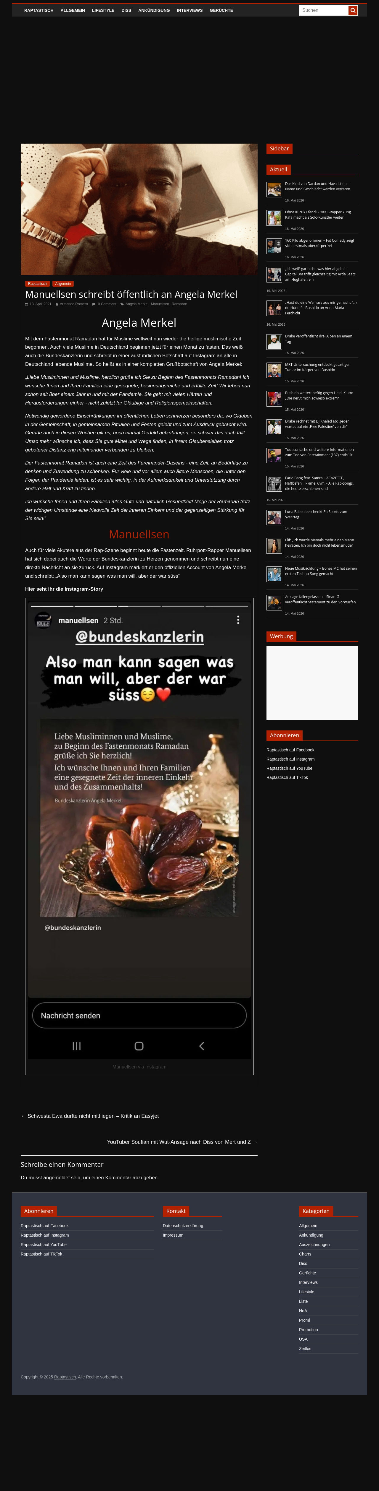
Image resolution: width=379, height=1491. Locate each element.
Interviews (190, 10)
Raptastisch (39, 10)
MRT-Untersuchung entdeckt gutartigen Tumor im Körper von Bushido (318, 367)
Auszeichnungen (314, 1244)
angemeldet (57, 1177)
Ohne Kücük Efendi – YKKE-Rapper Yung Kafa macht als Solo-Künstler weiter (318, 214)
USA (303, 1339)
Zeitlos (305, 1348)
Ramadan (179, 304)
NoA (303, 1310)
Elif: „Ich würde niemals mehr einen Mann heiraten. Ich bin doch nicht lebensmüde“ (319, 542)
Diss (126, 10)
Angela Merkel (137, 304)
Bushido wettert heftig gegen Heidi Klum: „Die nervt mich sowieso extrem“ (319, 395)
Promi (304, 1320)
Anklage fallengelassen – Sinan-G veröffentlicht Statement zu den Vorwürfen (320, 599)
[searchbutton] (353, 10)
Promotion (308, 1329)
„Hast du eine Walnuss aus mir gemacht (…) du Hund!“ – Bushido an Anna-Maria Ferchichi (320, 308)
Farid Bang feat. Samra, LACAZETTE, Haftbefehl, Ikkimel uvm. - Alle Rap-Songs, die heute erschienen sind (319, 483)
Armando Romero (74, 304)
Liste (303, 1301)
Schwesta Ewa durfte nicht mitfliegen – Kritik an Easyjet (90, 1116)
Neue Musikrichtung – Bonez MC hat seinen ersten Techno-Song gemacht (321, 571)
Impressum (173, 1235)
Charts (305, 1254)
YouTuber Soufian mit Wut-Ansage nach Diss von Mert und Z (182, 1142)
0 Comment (104, 304)
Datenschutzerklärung (183, 1225)
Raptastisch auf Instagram (290, 759)
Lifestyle (103, 10)
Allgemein (73, 10)
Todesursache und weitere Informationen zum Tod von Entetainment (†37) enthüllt (319, 452)
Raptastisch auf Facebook (290, 750)
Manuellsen (160, 304)
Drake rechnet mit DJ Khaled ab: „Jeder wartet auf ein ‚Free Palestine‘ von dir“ (317, 424)
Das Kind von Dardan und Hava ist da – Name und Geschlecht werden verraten (317, 186)
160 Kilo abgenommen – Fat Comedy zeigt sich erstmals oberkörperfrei (319, 243)
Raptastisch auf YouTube (289, 768)
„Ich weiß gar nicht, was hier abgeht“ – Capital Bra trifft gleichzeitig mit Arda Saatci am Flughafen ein (320, 274)
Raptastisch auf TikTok (287, 777)
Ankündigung (154, 10)
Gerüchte (221, 10)
